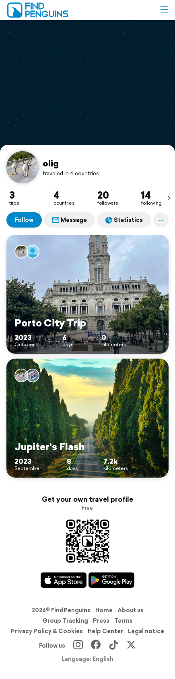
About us (130, 610)
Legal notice (146, 631)
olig (51, 163)
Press (101, 621)
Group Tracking (65, 621)
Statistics (124, 220)
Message (69, 220)
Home (104, 610)
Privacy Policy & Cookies (47, 631)
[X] (131, 646)
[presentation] (169, 198)
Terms (123, 621)
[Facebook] (96, 646)
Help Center (105, 631)
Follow (24, 220)
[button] (164, 10)
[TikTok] (113, 646)
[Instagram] (78, 646)
